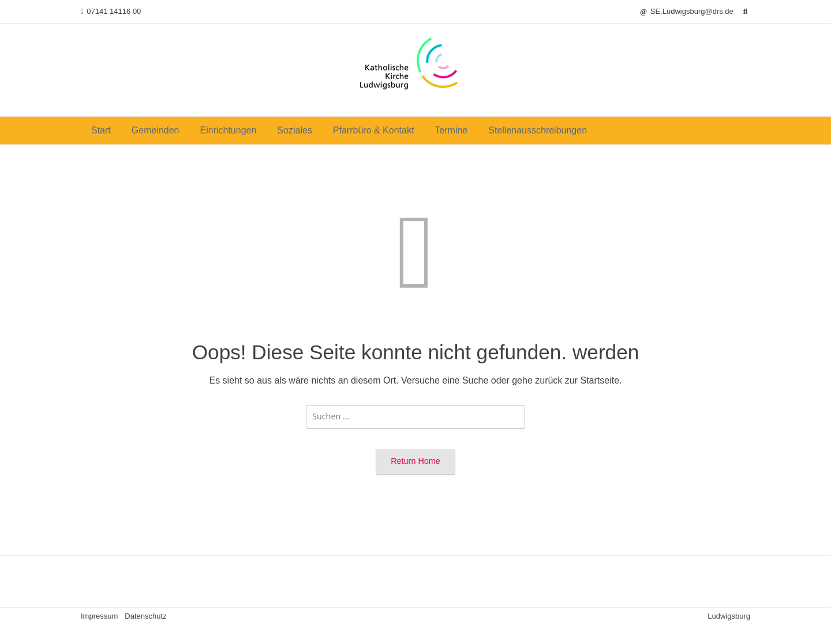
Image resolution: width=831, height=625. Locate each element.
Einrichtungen (228, 130)
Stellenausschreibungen (537, 130)
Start (101, 130)
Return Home (415, 461)
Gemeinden (155, 130)
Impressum (99, 616)
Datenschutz (145, 616)
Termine (451, 130)
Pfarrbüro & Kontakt (373, 130)
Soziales (294, 130)
